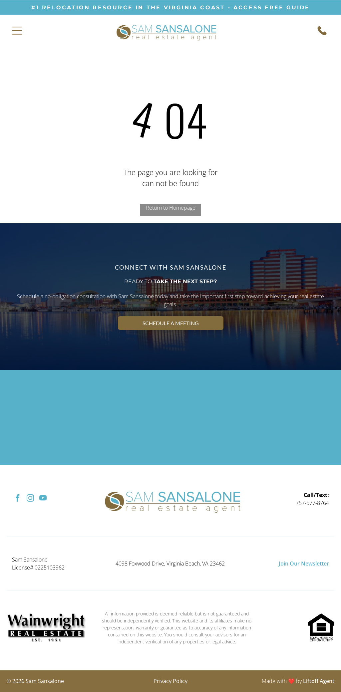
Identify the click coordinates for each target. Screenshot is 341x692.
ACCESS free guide (271, 7)
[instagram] (30, 499)
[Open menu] (17, 31)
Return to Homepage (170, 207)
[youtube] (42, 499)
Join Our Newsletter (304, 563)
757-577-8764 (312, 503)
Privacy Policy (170, 681)
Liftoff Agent (318, 681)
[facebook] (17, 499)
